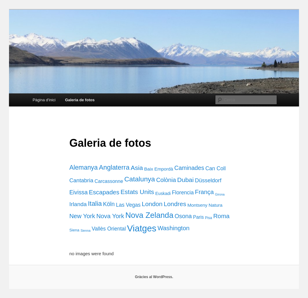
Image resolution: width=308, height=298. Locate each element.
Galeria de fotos (79, 100)
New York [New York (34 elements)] (82, 216)
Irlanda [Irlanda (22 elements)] (78, 204)
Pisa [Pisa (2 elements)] (208, 218)
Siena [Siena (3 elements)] (74, 230)
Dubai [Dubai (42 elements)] (185, 179)
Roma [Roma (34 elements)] (221, 216)
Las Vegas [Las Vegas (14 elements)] (128, 205)
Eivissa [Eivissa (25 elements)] (78, 192)
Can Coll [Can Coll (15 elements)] (215, 168)
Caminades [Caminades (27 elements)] (189, 168)
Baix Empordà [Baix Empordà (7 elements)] (158, 168)
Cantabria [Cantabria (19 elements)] (81, 180)
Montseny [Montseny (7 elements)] (197, 205)
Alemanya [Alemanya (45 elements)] (83, 167)
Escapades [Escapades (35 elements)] (104, 192)
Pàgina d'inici (43, 100)
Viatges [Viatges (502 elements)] (141, 228)
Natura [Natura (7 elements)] (215, 205)
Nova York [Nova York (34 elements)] (110, 216)
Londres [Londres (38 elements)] (175, 203)
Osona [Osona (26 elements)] (183, 216)
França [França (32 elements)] (204, 192)
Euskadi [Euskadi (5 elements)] (163, 193)
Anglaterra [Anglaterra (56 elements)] (114, 167)
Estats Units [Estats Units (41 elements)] (137, 191)
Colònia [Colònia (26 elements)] (166, 180)
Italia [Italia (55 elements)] (95, 203)
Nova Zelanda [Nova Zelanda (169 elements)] (149, 215)
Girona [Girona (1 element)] (220, 194)
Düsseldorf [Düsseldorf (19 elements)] (208, 180)
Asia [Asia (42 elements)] (137, 167)
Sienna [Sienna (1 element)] (86, 230)
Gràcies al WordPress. (154, 277)
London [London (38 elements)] (152, 203)
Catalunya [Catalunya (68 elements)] (139, 179)
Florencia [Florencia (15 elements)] (183, 193)
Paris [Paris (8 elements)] (198, 217)
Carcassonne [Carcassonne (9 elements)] (108, 181)
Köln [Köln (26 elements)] (109, 204)
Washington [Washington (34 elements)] (173, 228)
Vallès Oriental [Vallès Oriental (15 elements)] (109, 229)
